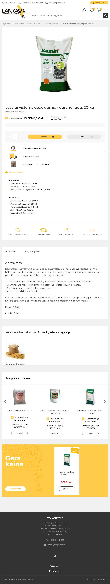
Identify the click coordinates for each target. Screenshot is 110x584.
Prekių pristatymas (31, 156)
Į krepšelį (44, 137)
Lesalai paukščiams (51, 24)
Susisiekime (101, 3)
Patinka (83, 137)
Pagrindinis (6, 24)
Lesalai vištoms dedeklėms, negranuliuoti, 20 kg (78, 24)
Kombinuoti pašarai (34, 24)
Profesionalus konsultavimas (35, 148)
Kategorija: (36, 164)
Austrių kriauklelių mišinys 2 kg (20, 411)
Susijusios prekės (32, 251)
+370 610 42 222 (9, 3)
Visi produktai (15, 489)
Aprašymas (10, 251)
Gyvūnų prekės (18, 24)
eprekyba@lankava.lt (55, 3)
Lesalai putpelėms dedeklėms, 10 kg (67, 473)
